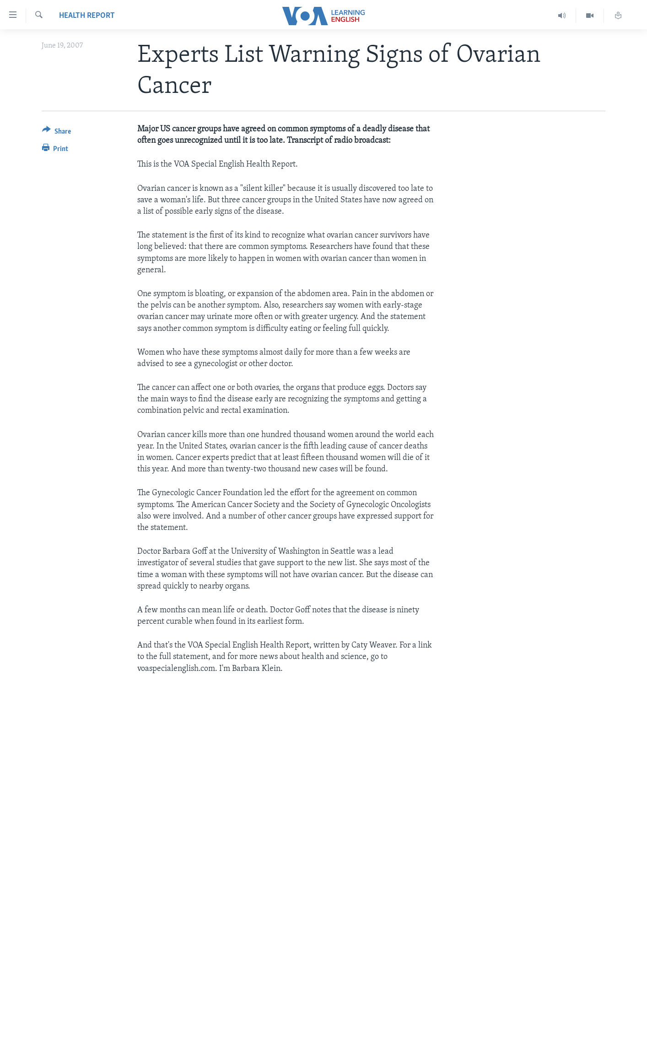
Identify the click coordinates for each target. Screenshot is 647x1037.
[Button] (56, 133)
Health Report (87, 15)
